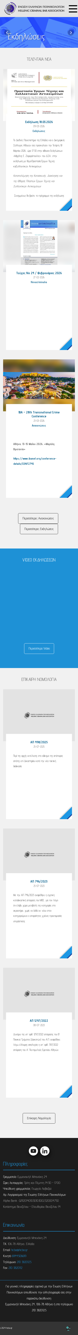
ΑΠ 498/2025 (39, 742)
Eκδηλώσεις (39, 131)
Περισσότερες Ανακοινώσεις (38, 518)
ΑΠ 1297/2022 (39, 1021)
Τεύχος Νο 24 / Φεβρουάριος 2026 (39, 273)
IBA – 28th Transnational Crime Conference (38, 414)
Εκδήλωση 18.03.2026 (39, 122)
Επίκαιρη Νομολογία (39, 1118)
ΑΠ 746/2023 (38, 881)
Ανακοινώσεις (39, 425)
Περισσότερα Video (39, 648)
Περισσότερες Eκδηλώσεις (39, 529)
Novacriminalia (39, 282)
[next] (70, 32)
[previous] (7, 32)
